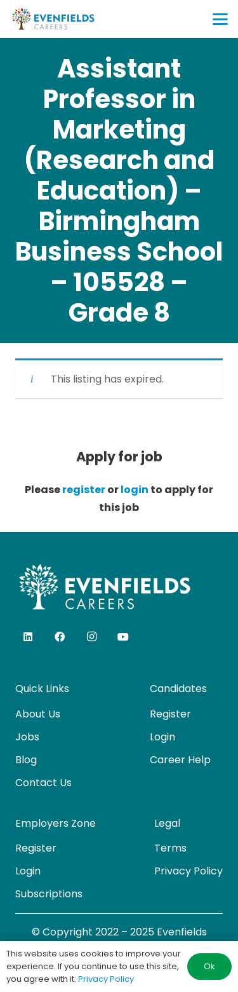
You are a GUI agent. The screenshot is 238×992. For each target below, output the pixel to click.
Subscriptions (49, 894)
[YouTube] (123, 636)
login (135, 489)
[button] (220, 19)
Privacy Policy (188, 871)
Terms (170, 848)
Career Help (180, 759)
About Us (37, 714)
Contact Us (43, 782)
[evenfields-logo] (53, 19)
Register (170, 714)
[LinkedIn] (28, 636)
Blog (26, 759)
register (83, 489)
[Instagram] (91, 636)
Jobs (27, 737)
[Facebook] (59, 636)
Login (162, 737)
